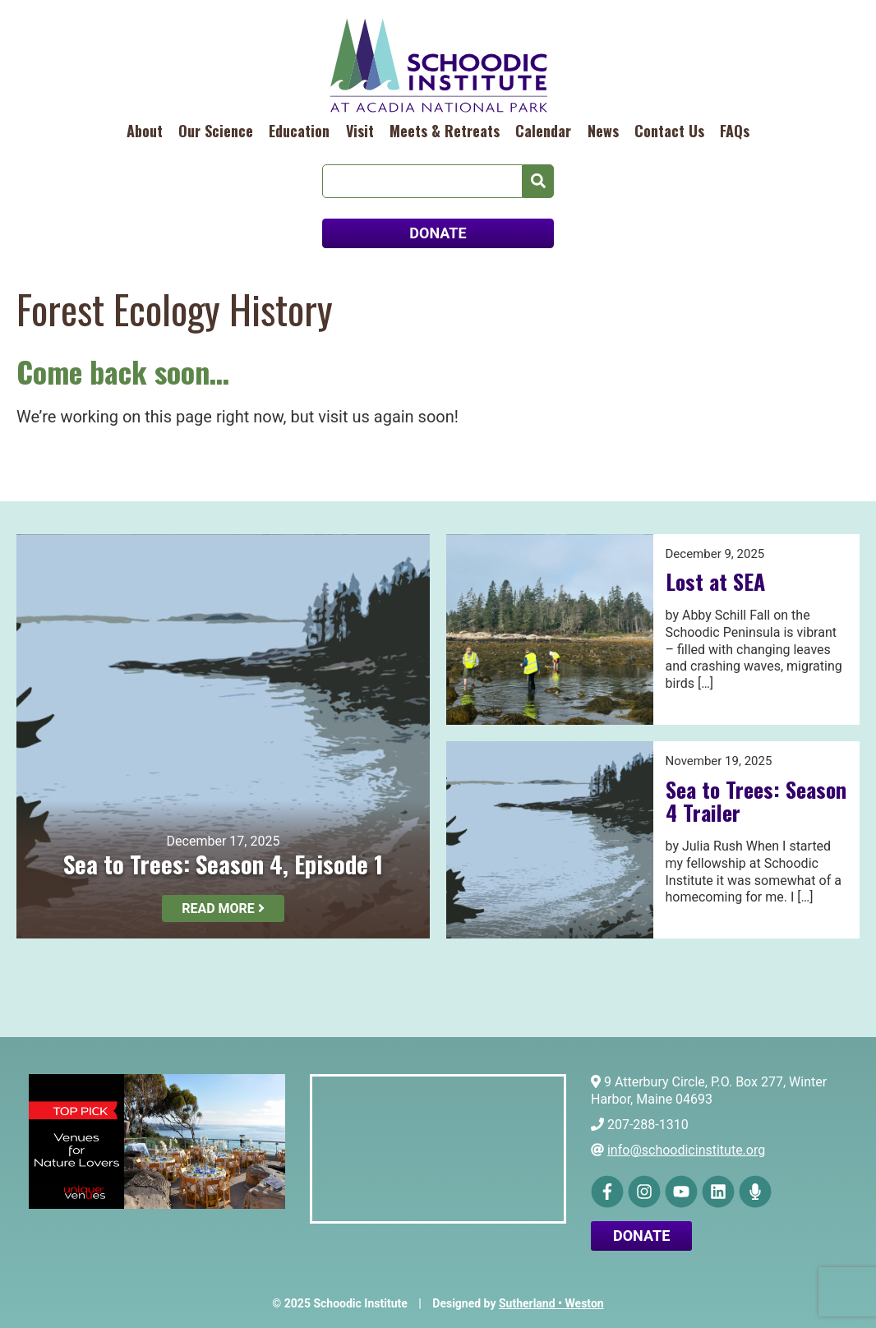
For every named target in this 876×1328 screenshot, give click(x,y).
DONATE (437, 233)
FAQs (734, 130)
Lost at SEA (715, 581)
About (145, 130)
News (603, 130)
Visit (360, 130)
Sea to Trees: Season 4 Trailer (756, 801)
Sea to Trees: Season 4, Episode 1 (223, 863)
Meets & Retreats (445, 130)
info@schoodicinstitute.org (686, 1150)
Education (299, 130)
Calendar (543, 130)
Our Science (215, 130)
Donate (641, 1235)
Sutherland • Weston (551, 1303)
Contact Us (669, 130)
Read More (223, 908)
